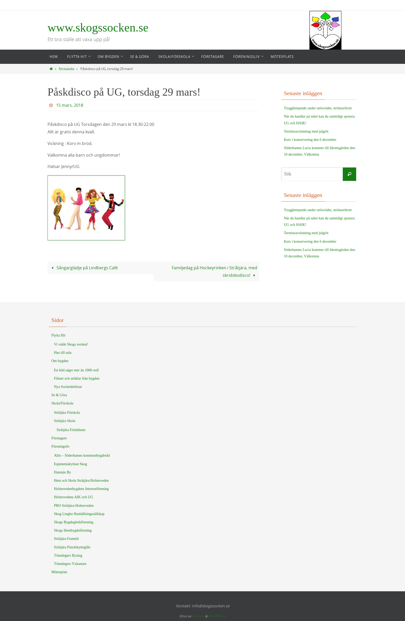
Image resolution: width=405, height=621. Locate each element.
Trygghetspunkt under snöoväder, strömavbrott (318, 108)
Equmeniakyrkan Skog (70, 464)
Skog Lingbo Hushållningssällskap (79, 514)
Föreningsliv (60, 446)
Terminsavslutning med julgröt (306, 131)
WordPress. (217, 616)
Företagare (59, 438)
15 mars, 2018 (69, 105)
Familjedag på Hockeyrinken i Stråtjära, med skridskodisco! (214, 271)
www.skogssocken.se (98, 27)
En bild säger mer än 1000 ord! (76, 370)
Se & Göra (59, 395)
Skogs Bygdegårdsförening (73, 522)
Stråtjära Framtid (66, 539)
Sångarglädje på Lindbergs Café (84, 268)
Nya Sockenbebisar (68, 387)
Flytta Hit (58, 335)
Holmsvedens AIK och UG (73, 497)
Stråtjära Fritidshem (71, 430)
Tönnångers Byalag (68, 555)
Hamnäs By (62, 472)
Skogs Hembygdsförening (73, 530)
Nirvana (198, 616)
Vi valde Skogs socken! (71, 344)
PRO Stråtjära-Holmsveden (74, 506)
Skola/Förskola (62, 403)
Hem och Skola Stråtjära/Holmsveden (81, 480)
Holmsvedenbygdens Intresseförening (81, 489)
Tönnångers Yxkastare (70, 564)
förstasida (66, 69)
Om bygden (59, 361)
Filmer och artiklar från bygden (76, 378)
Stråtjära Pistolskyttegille (72, 547)
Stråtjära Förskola (67, 413)
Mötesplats (59, 572)
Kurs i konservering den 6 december (310, 140)
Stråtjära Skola (64, 421)
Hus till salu (63, 353)
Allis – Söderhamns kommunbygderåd (82, 455)
